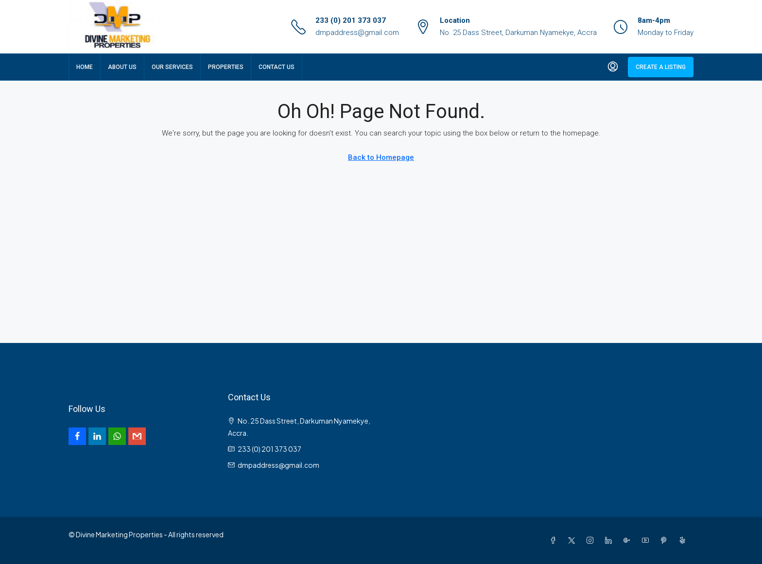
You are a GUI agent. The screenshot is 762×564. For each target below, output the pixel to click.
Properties (225, 67)
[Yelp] (684, 540)
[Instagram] (592, 540)
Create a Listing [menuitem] (661, 67)
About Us (122, 67)
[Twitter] (573, 540)
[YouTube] (647, 540)
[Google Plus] (628, 540)
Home (84, 67)
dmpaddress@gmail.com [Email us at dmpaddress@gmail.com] (278, 465)
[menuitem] (613, 67)
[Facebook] (555, 540)
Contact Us (276, 67)
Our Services (172, 67)
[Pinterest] (665, 540)
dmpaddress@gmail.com (357, 32)
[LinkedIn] (610, 540)
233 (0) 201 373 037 (350, 20)
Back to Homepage (381, 157)
